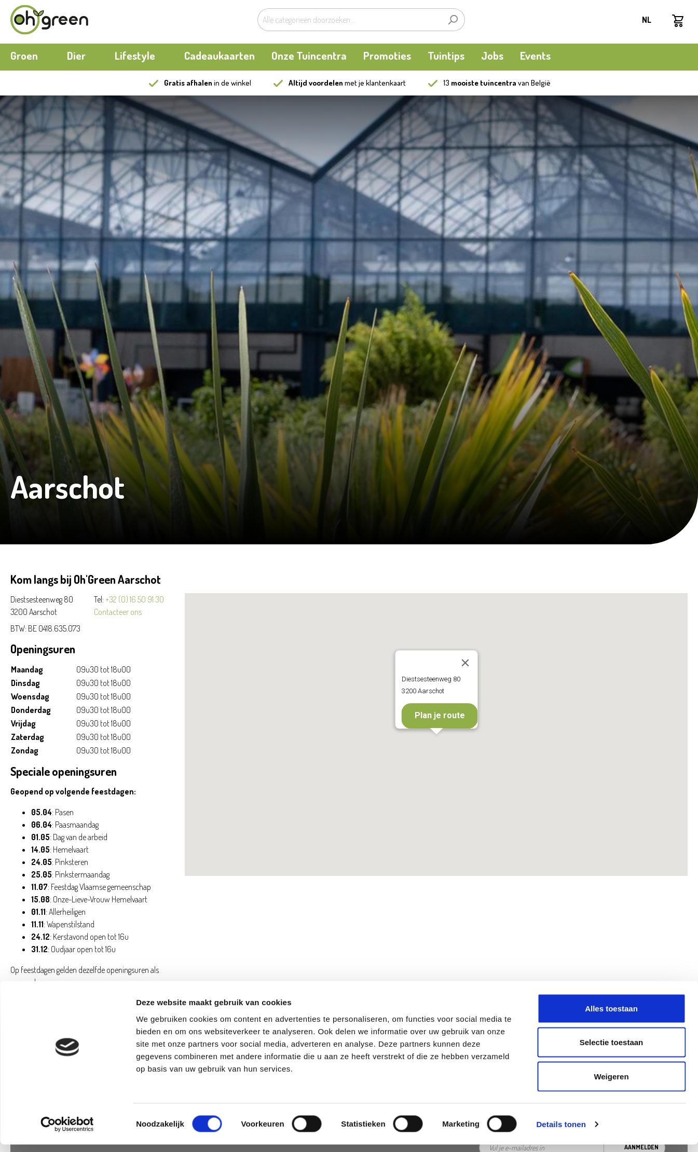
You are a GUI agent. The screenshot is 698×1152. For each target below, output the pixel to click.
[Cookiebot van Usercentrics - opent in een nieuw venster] (67, 1132)
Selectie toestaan (612, 1050)
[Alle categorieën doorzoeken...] (349, 19)
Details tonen (560, 1131)
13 (479, 83)
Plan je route (439, 716)
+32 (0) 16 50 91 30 (134, 599)
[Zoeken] (453, 19)
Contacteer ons (118, 612)
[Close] (465, 663)
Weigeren (611, 1083)
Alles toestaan (611, 1015)
